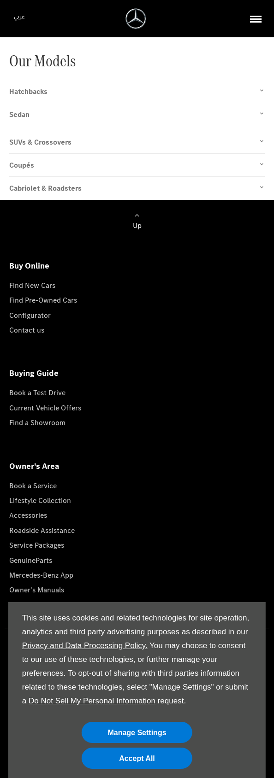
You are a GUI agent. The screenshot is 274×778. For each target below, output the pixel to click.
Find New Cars (32, 285)
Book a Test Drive (37, 393)
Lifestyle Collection (40, 500)
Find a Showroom (37, 422)
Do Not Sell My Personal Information (92, 700)
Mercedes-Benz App (41, 575)
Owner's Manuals (36, 590)
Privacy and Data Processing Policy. (85, 645)
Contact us (26, 330)
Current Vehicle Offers (45, 408)
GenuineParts (30, 560)
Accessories (28, 515)
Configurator (30, 315)
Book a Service (33, 486)
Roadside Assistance (42, 530)
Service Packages (36, 545)
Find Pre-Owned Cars (43, 300)
